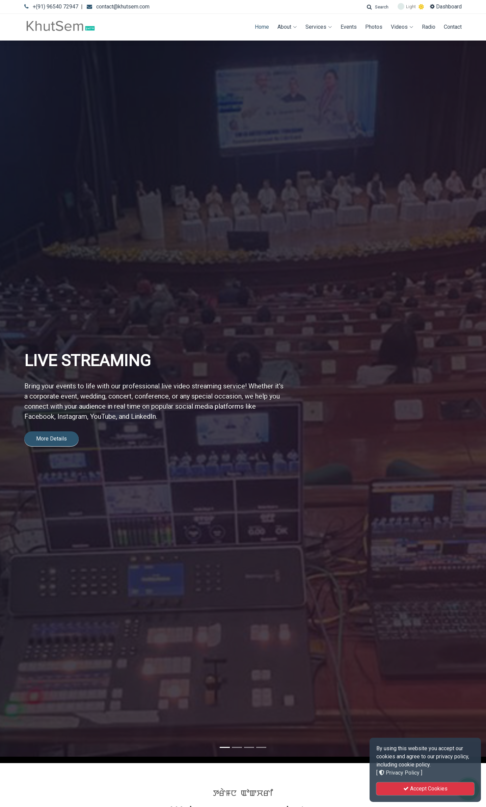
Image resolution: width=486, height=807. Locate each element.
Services (318, 27)
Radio (428, 27)
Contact (453, 27)
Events (349, 27)
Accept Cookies (425, 788)
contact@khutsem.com (123, 6)
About (287, 27)
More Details (51, 425)
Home (262, 27)
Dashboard (446, 6)
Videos (402, 27)
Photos (373, 27)
